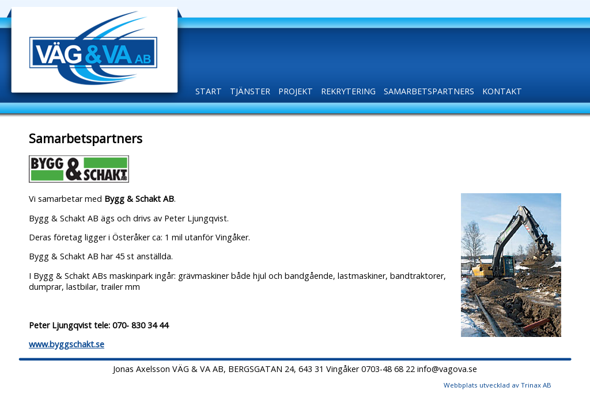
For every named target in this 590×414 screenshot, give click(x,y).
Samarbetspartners (429, 91)
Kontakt (502, 91)
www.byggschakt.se (66, 344)
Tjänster (250, 91)
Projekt (295, 91)
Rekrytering (348, 91)
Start (208, 91)
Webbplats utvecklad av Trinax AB (497, 385)
